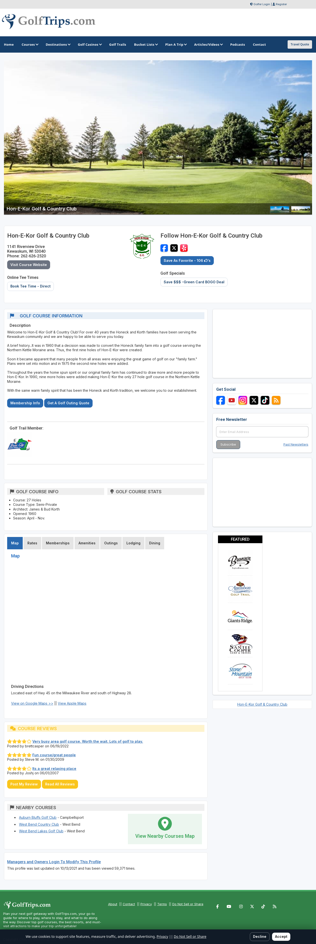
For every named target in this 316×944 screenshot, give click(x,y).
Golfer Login (262, 4)
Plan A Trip (175, 44)
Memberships (58, 543)
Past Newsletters (295, 444)
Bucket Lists (145, 44)
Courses (30, 44)
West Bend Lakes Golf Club (41, 831)
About (112, 904)
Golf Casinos (89, 44)
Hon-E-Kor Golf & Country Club (262, 704)
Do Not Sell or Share (187, 904)
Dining (154, 543)
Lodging (133, 543)
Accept (281, 936)
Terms (162, 904)
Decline (259, 936)
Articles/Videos (208, 44)
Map (15, 543)
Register (281, 4)
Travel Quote (300, 44)
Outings (111, 543)
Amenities (87, 543)
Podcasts (237, 44)
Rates (32, 543)
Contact (129, 904)
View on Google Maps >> (32, 703)
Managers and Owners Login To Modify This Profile (54, 862)
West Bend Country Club (39, 824)
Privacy (146, 904)
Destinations (58, 44)
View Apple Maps (72, 703)
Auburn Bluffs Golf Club (38, 817)
